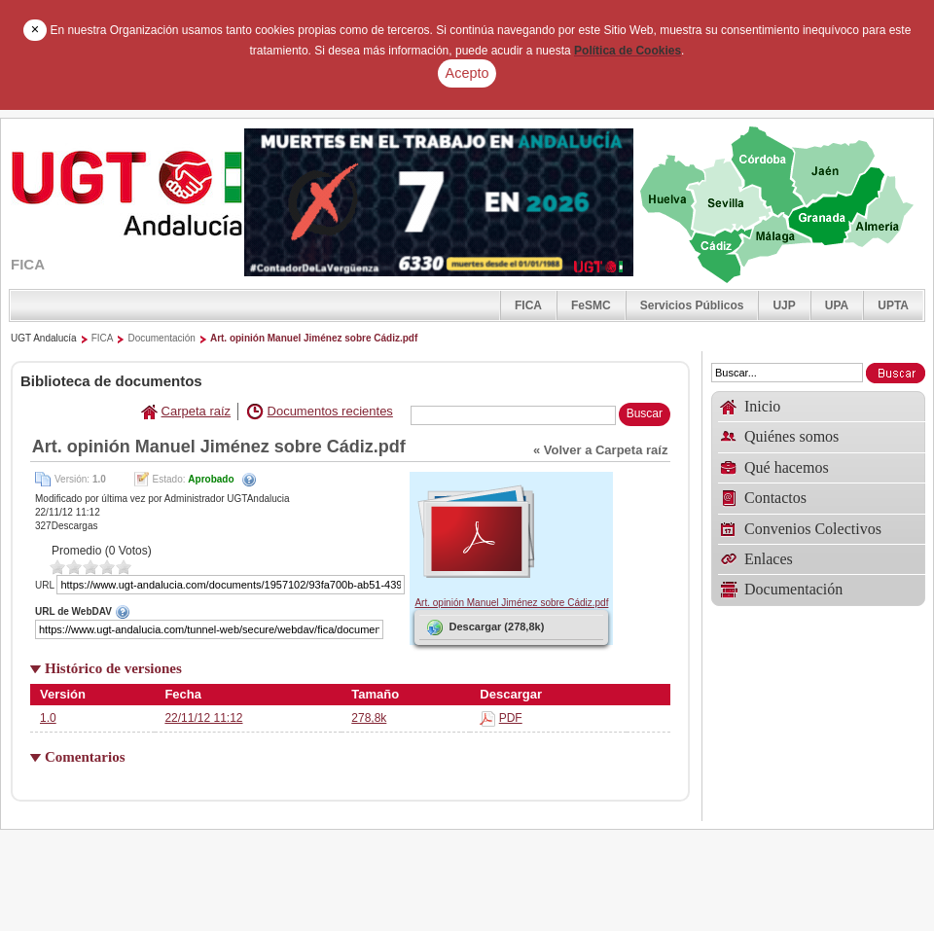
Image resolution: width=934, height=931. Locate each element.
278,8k (368, 718)
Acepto (467, 73)
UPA (836, 305)
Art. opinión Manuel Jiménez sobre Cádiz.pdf (313, 338)
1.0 (48, 718)
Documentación (161, 338)
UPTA (893, 305)
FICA (528, 305)
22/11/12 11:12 (203, 718)
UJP (783, 305)
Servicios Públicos (692, 305)
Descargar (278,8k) (484, 627)
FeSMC (591, 305)
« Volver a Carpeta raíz (600, 450)
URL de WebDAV (220, 611)
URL (44, 585)
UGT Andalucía (44, 338)
